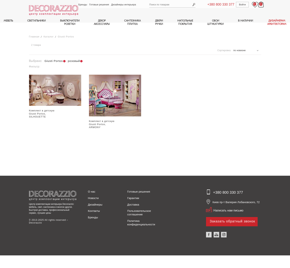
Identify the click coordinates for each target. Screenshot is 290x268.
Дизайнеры (95, 197)
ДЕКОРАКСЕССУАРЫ (102, 22)
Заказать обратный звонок (232, 214)
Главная (34, 29)
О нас (91, 184)
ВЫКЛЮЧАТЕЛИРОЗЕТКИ (70, 22)
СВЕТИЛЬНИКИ (36, 20)
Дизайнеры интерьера (124, 4)
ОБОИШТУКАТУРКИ (215, 22)
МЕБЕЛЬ (8, 20)
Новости (93, 190)
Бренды (83, 4)
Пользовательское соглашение (139, 205)
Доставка (133, 197)
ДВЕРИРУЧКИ (159, 22)
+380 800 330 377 (217, 4)
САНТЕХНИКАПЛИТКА (132, 22)
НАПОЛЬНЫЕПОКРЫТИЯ (185, 22)
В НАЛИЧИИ (245, 20)
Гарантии (133, 190)
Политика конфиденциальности (141, 215)
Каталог (49, 29)
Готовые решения (100, 4)
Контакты (94, 203)
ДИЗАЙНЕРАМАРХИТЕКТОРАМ (276, 22)
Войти (238, 4)
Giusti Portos (66, 29)
